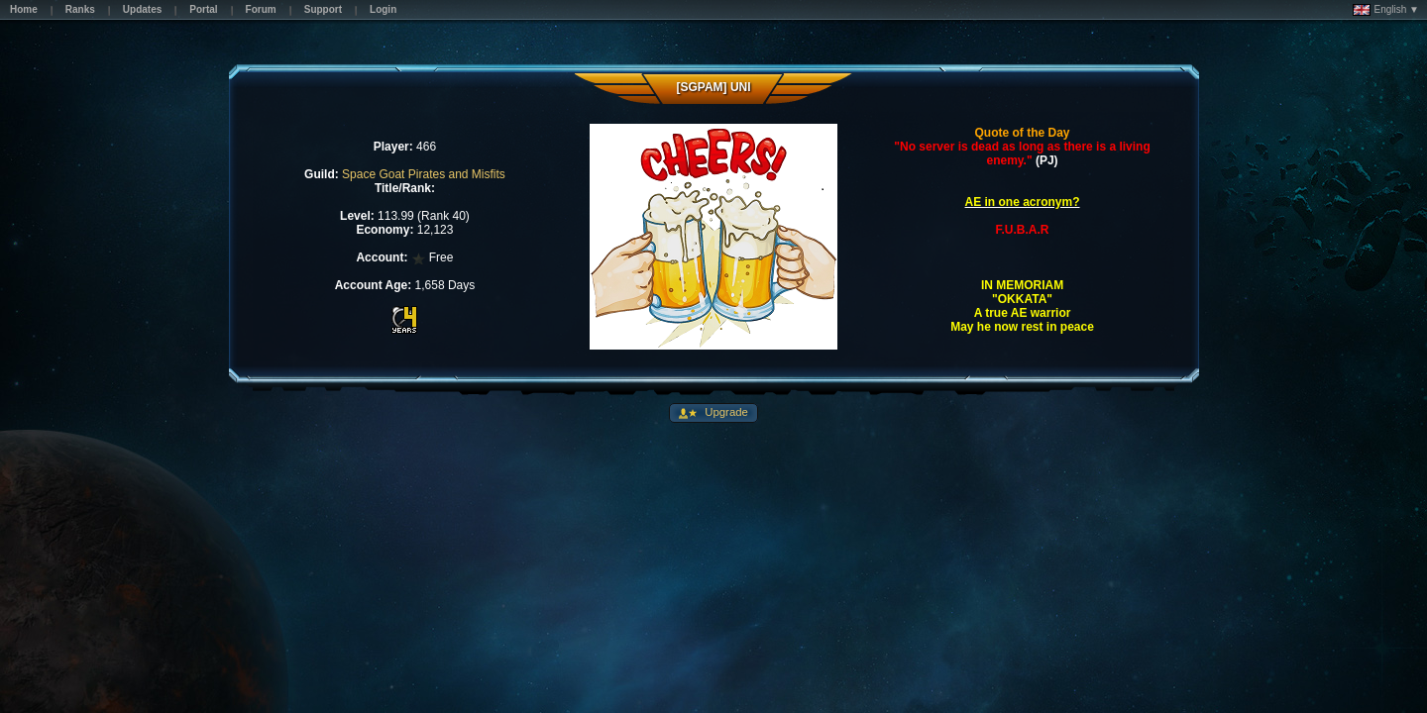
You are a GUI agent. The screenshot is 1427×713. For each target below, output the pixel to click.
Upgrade (725, 412)
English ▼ (1386, 10)
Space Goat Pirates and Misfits (423, 174)
